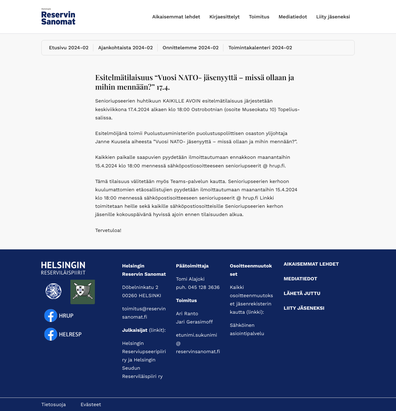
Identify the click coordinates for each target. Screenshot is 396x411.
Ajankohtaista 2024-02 (125, 47)
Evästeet (90, 404)
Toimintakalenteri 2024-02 (260, 47)
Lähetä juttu (302, 293)
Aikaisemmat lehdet (176, 17)
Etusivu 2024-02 (68, 47)
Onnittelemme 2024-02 (191, 47)
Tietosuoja (53, 404)
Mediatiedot (292, 17)
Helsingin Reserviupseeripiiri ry (144, 351)
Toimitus (259, 17)
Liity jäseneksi (333, 17)
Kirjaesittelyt (224, 17)
